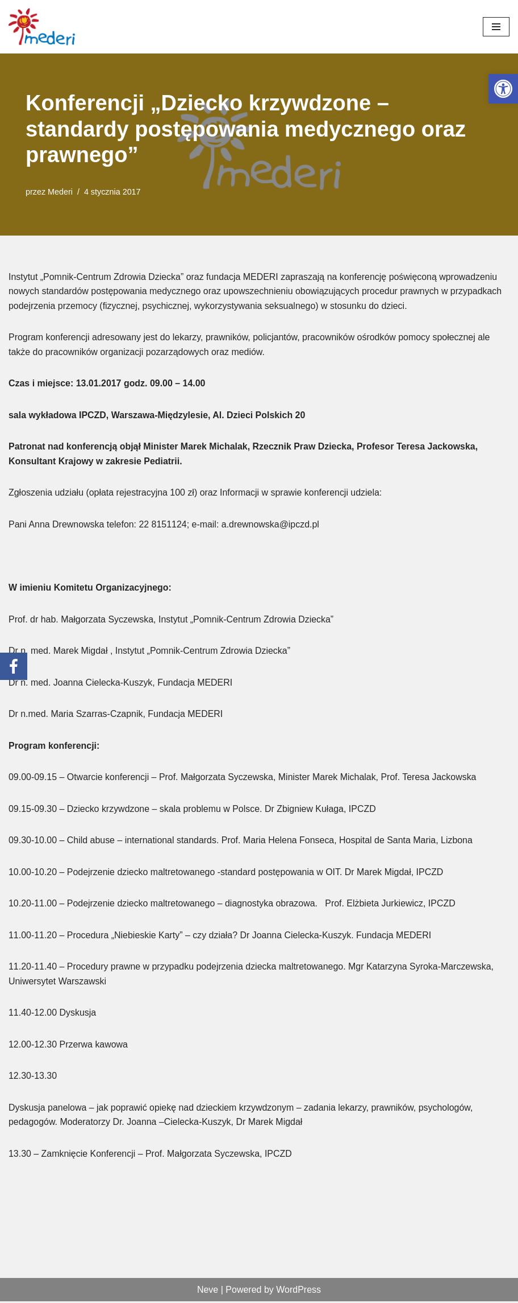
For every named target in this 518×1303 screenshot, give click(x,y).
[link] (503, 89)
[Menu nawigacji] (496, 26)
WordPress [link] (298, 1291)
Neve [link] (207, 1291)
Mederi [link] (60, 191)
